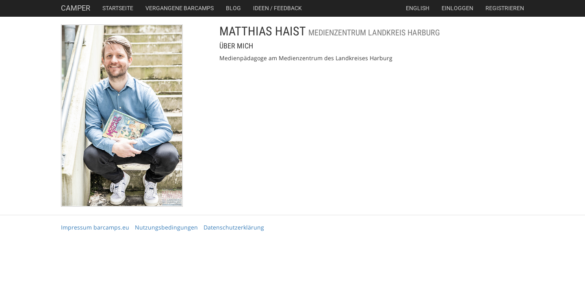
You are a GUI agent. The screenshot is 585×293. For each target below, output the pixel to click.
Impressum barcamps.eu (95, 227)
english (417, 8)
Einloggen (457, 8)
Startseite (117, 8)
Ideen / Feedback (277, 8)
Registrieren (504, 8)
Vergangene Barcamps (179, 8)
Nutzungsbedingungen (166, 227)
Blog (233, 8)
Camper (75, 8)
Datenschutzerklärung (234, 227)
